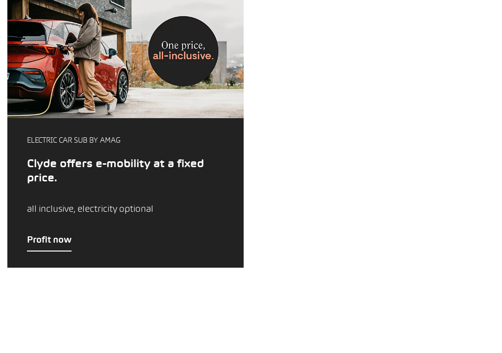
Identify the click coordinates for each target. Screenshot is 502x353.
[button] (125, 134)
